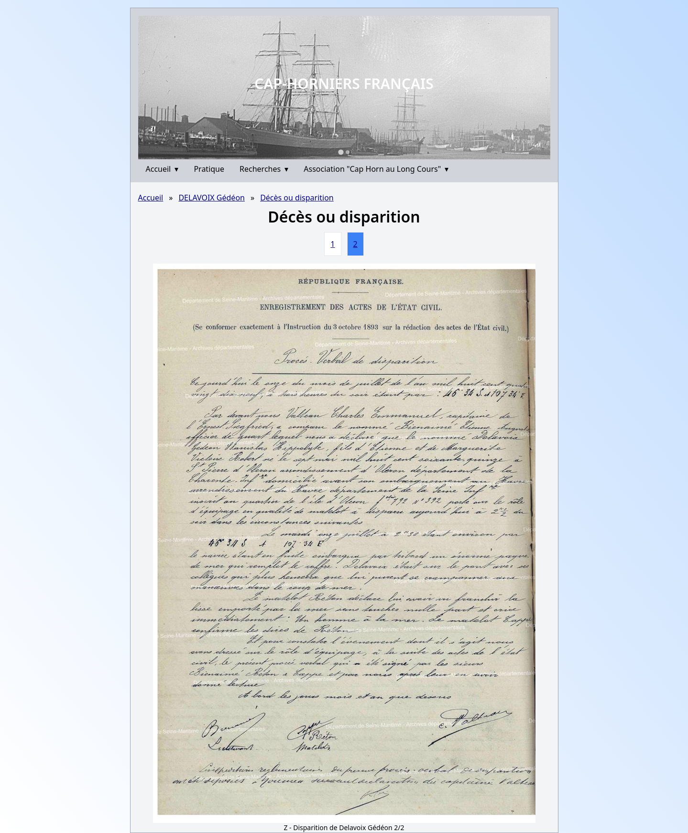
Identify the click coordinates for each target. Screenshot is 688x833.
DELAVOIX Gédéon (211, 197)
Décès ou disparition (297, 197)
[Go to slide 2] (347, 152)
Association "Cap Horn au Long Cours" (376, 169)
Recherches (264, 169)
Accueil (162, 169)
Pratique (209, 169)
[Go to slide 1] (340, 152)
